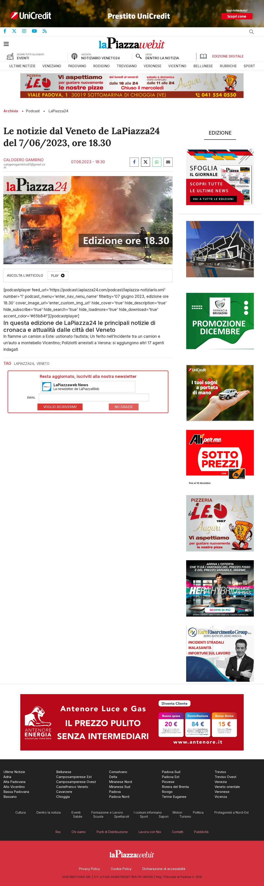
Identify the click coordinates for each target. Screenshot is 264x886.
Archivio (10, 111)
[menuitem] (22, 66)
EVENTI (23, 58)
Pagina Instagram (27, 31)
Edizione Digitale (222, 56)
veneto (43, 363)
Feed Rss (47, 31)
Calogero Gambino (23, 160)
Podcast (33, 111)
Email (31, 397)
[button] (8, 44)
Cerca (251, 31)
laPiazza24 (24, 363)
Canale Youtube (37, 31)
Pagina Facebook (7, 31)
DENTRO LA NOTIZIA (162, 58)
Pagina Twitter (17, 31)
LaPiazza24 (58, 111)
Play (55, 276)
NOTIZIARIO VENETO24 (100, 58)
